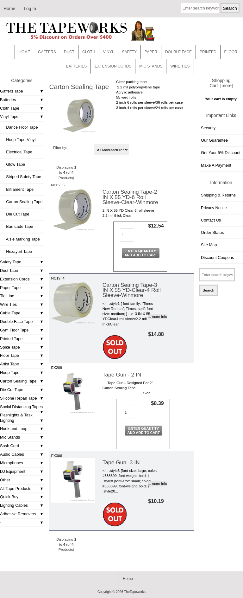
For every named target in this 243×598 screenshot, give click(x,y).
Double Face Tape (16, 321)
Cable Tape (10, 313)
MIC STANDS (150, 66)
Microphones (11, 462)
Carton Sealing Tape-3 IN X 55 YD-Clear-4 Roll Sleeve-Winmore (132, 290)
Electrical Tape (17, 152)
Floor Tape (9, 355)
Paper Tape (10, 287)
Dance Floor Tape (20, 127)
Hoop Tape (9, 372)
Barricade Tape (17, 226)
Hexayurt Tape (17, 251)
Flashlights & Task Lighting (16, 417)
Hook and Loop (14, 428)
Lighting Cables (14, 505)
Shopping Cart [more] (221, 83)
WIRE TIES (180, 66)
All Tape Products (15, 488)
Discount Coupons (217, 257)
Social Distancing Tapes (21, 406)
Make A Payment (216, 165)
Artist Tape (9, 364)
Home (9, 8)
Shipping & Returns (218, 195)
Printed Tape (11, 338)
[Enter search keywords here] (200, 8)
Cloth (88, 52)
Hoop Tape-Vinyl (18, 139)
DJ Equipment (12, 471)
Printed (208, 52)
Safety (129, 52)
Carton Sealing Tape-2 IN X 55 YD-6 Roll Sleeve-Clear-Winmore (130, 197)
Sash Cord (9, 445)
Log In (30, 8)
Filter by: (60, 147)
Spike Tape (10, 347)
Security (208, 127)
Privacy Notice (214, 207)
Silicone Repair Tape (18, 398)
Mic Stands (10, 437)
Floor (230, 52)
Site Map (209, 244)
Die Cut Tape (15, 214)
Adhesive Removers (18, 513)
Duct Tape (9, 270)
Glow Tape (13, 164)
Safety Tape (10, 262)
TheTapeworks (135, 592)
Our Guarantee (214, 140)
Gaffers (47, 52)
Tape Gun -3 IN (121, 462)
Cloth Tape (9, 108)
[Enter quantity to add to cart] (127, 234)
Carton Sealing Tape (18, 381)
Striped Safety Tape (21, 176)
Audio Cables (12, 454)
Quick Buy (9, 496)
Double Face (178, 52)
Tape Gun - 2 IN (122, 374)
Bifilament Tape (18, 189)
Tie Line (7, 295)
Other (5, 480)
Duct (69, 52)
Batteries (76, 66)
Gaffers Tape (11, 91)
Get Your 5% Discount (220, 152)
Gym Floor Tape (14, 330)
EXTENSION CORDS (113, 66)
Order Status (212, 232)
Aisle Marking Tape (21, 239)
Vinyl (108, 52)
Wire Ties (8, 304)
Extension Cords (15, 279)
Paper (151, 52)
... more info (157, 316)
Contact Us (211, 220)
